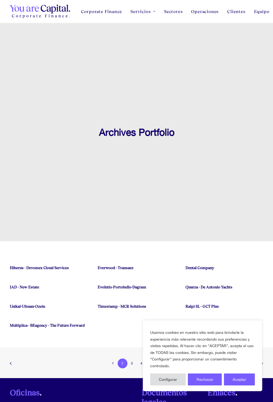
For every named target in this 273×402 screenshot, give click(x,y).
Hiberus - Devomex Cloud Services (39, 218)
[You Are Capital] (40, 11)
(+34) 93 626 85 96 (92, 375)
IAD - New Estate (24, 237)
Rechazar (205, 379)
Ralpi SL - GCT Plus (202, 257)
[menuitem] (103, 11)
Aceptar (239, 379)
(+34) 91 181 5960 (25, 375)
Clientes (236, 11)
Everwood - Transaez (115, 218)
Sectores (173, 11)
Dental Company (199, 218)
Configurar (168, 379)
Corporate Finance (101, 11)
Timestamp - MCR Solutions (122, 257)
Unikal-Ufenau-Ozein (27, 257)
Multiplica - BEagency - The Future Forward (47, 276)
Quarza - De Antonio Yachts (208, 237)
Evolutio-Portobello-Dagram (122, 237)
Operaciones (205, 11)
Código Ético (227, 398)
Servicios (143, 11)
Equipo (222, 391)
